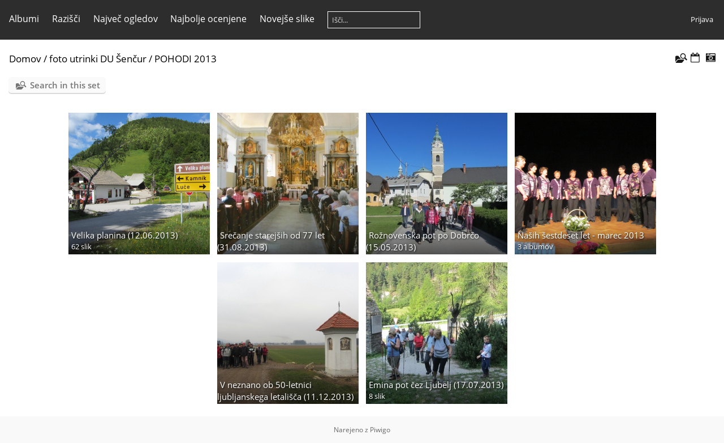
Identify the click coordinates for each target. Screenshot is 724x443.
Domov (25, 58)
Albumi (24, 18)
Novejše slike (287, 18)
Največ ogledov (125, 18)
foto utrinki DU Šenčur (97, 58)
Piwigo (380, 430)
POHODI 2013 (185, 58)
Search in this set (65, 85)
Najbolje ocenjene (208, 18)
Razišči (66, 18)
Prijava (702, 19)
